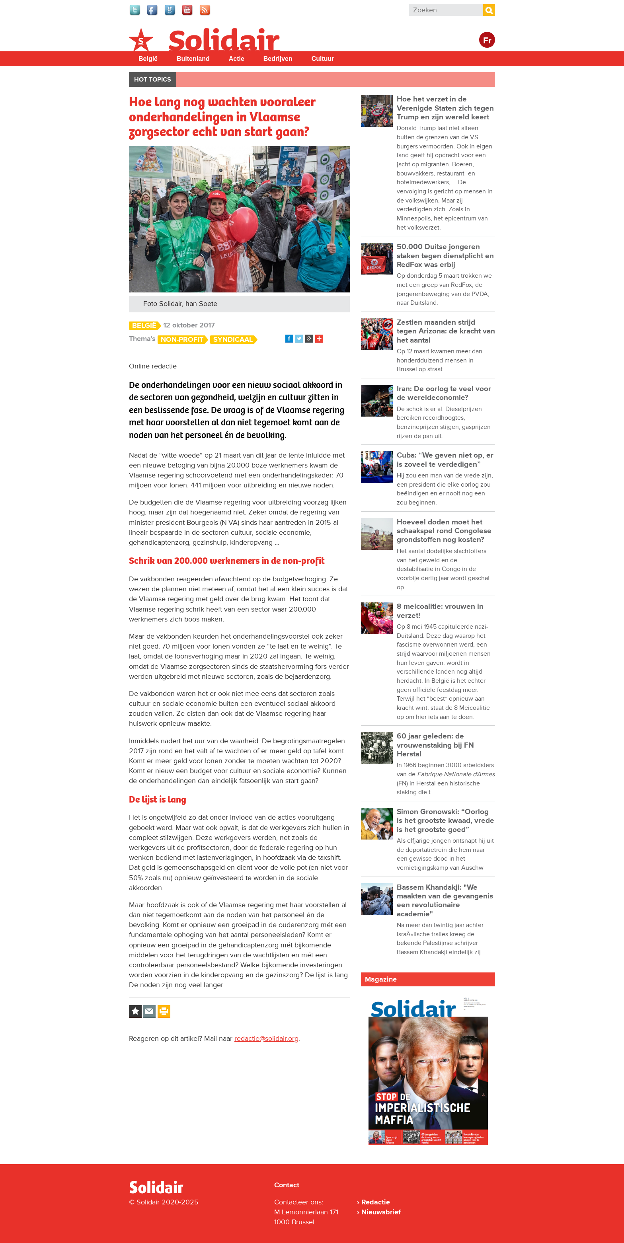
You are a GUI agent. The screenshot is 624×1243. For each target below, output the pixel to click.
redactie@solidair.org (266, 1038)
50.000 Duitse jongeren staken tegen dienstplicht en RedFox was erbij (445, 255)
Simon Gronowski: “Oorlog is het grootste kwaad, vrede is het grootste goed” (445, 820)
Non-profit (182, 339)
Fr (487, 40)
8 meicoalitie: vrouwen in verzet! (440, 611)
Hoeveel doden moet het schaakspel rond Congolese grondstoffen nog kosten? (444, 531)
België (148, 58)
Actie (236, 58)
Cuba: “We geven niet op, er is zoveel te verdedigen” (445, 460)
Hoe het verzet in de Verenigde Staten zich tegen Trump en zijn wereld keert (445, 108)
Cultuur (323, 58)
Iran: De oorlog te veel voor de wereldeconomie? (444, 393)
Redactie (375, 1202)
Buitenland (193, 58)
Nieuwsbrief (381, 1212)
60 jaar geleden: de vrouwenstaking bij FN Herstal (435, 745)
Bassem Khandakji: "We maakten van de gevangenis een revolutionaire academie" (445, 901)
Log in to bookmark (135, 1011)
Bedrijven (277, 58)
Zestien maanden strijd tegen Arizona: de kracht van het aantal (446, 331)
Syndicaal (233, 339)
